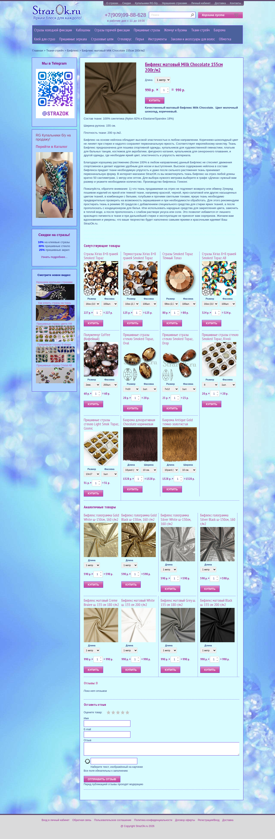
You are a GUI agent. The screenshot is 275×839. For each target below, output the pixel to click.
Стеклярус (124, 38)
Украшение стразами (174, 3)
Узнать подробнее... (54, 257)
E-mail (87, 729)
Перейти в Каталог (51, 146)
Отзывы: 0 (91, 683)
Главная (37, 50)
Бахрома (219, 29)
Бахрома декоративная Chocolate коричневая (139, 422)
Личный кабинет (201, 3)
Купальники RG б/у (146, 3)
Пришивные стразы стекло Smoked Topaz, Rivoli (220, 336)
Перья (140, 38)
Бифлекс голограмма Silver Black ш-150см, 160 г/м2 (217, 519)
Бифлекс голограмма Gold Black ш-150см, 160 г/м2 (139, 517)
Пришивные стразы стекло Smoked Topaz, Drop (177, 339)
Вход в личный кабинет (56, 822)
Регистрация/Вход (209, 822)
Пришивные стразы (147, 29)
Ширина (148, 464)
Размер (91, 298)
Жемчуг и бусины (175, 29)
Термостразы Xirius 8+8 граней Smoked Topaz (139, 255)
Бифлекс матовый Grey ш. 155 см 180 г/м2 (178, 602)
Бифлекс (73, 50)
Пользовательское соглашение (112, 822)
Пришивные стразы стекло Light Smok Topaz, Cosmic (101, 424)
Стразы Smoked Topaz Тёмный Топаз (177, 255)
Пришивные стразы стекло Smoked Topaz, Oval (138, 339)
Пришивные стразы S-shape (54, 344)
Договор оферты (185, 822)
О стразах (112, 3)
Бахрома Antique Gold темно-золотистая (177, 422)
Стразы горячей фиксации (112, 29)
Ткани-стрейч (200, 29)
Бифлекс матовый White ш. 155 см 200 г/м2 (138, 602)
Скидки (126, 3)
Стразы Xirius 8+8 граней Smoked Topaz (101, 255)
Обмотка (225, 38)
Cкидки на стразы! (54, 235)
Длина (149, 80)
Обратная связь (81, 822)
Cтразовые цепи (102, 38)
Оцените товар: (93, 712)
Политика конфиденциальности (153, 822)
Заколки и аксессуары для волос (193, 38)
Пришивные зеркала (73, 38)
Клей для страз (44, 38)
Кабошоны (83, 29)
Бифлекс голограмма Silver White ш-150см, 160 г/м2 (176, 519)
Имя (86, 718)
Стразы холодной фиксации (53, 29)
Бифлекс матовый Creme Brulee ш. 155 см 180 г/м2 (101, 602)
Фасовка (109, 298)
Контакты (235, 3)
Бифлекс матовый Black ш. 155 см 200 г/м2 (216, 602)
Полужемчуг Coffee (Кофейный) (97, 336)
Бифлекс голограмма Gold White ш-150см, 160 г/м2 (101, 517)
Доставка (220, 3)
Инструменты (157, 38)
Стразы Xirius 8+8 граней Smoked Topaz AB (219, 255)
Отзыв (87, 740)
